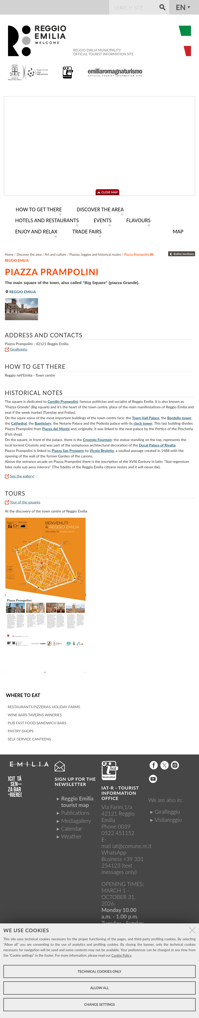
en (181, 7)
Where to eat (22, 693)
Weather (71, 834)
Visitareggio (168, 817)
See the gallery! (22, 474)
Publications (75, 810)
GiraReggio (18, 347)
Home (9, 253)
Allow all (99, 988)
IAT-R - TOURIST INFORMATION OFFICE (120, 791)
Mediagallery (76, 818)
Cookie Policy (121, 955)
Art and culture (55, 253)
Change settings (99, 1004)
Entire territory (181, 252)
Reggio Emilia (20, 290)
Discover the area (29, 253)
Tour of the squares (25, 500)
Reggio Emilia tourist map (77, 799)
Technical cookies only (99, 971)
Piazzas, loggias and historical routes (95, 253)
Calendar (71, 826)
